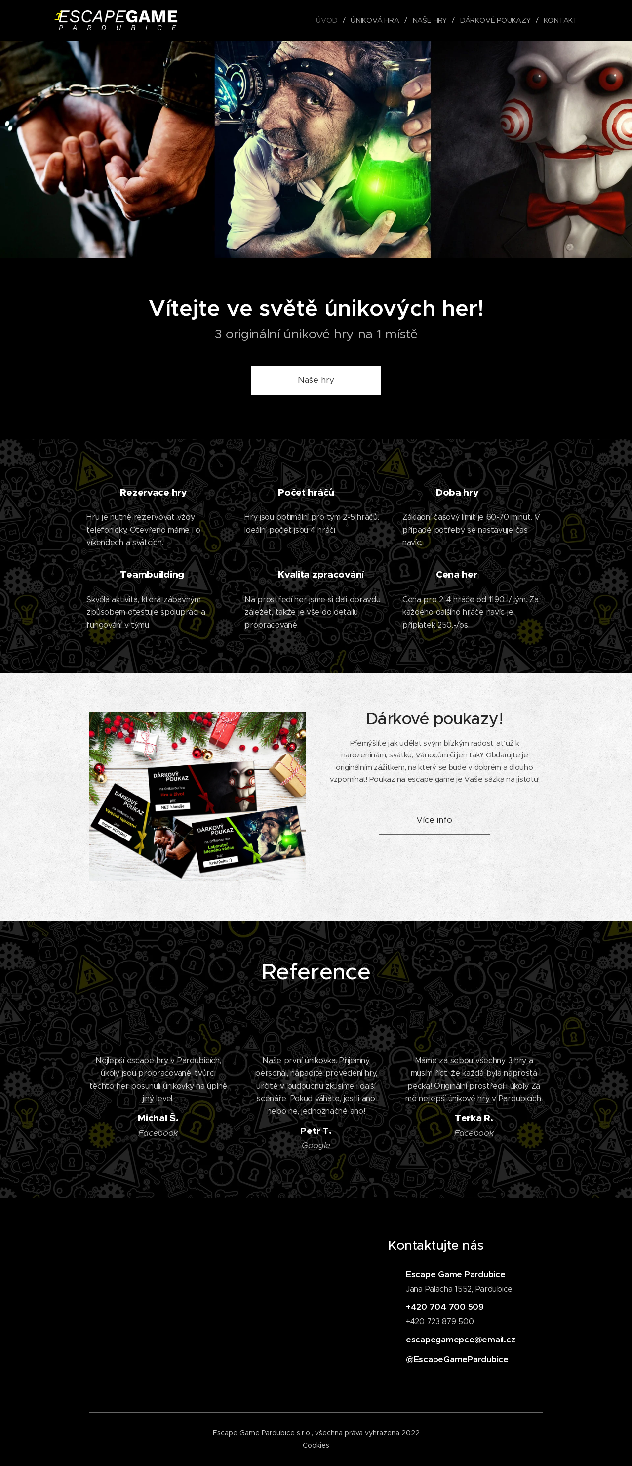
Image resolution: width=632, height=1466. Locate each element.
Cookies (316, 1445)
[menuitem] (330, 20)
